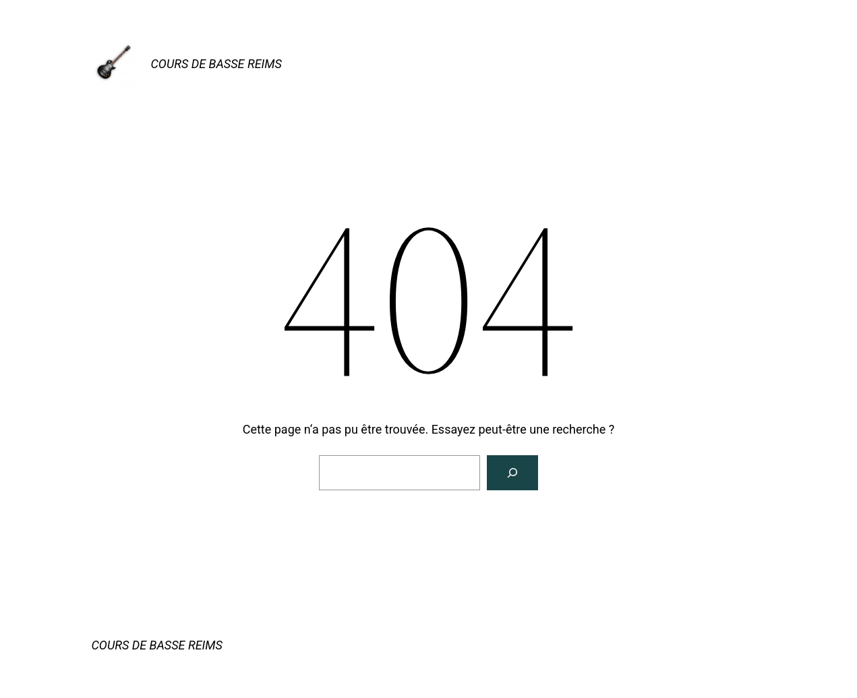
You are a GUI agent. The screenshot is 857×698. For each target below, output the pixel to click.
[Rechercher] (512, 472)
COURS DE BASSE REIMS (216, 64)
